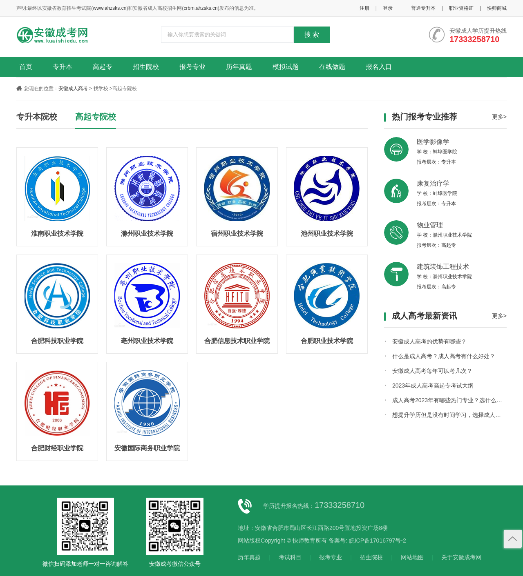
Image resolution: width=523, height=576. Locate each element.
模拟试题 (286, 66)
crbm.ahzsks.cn (200, 8)
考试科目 (290, 557)
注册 (364, 8)
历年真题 (239, 66)
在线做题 (332, 66)
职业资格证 (461, 8)
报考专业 (192, 66)
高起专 (102, 66)
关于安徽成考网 (461, 557)
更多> (499, 116)
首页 (25, 66)
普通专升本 (423, 8)
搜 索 (311, 34)
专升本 (62, 66)
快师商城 (497, 8)
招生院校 (146, 66)
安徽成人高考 (73, 88)
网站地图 (412, 557)
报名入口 (379, 66)
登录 (388, 8)
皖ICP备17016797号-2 (377, 540)
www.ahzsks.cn (109, 8)
